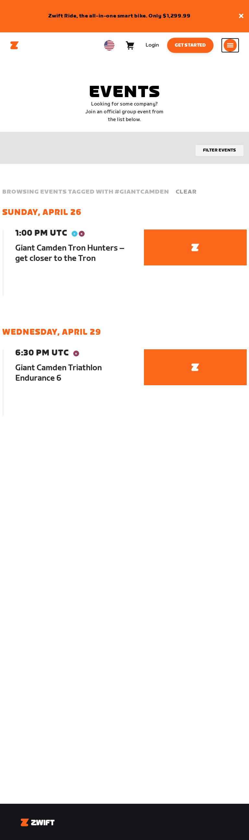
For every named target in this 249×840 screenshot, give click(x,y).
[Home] (14, 45)
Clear (186, 191)
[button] (241, 16)
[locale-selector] (109, 45)
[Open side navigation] (230, 45)
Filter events (219, 150)
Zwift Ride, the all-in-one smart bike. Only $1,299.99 (119, 16)
